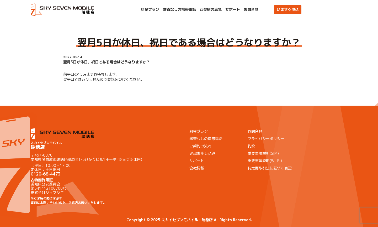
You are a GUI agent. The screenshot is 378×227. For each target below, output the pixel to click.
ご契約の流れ (211, 9)
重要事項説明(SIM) (263, 153)
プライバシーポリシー (266, 138)
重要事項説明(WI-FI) (265, 160)
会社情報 (196, 168)
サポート (232, 9)
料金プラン (150, 9)
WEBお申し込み (202, 153)
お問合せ (251, 9)
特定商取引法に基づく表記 (270, 168)
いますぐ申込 (288, 9)
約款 (251, 145)
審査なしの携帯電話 (179, 9)
